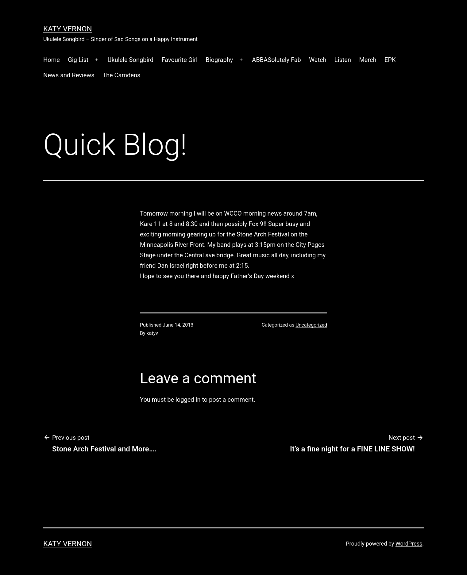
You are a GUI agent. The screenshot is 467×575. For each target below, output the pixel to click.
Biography (219, 59)
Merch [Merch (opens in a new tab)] (367, 59)
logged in (188, 399)
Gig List (78, 59)
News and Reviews (69, 75)
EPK (390, 59)
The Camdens (121, 75)
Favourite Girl (180, 59)
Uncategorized (311, 325)
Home (51, 59)
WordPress (409, 543)
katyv (152, 333)
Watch (317, 59)
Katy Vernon (67, 29)
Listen (342, 59)
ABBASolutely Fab (276, 59)
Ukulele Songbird (131, 59)
